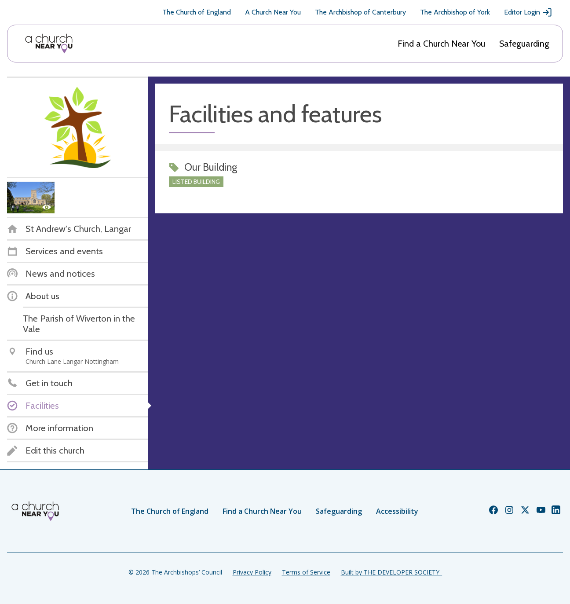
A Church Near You (273, 12)
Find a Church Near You (441, 43)
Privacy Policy (252, 572)
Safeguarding (524, 43)
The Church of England (196, 12)
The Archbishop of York (455, 12)
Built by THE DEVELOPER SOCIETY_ (391, 572)
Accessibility (397, 511)
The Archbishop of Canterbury (360, 12)
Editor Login (528, 12)
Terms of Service (306, 572)
